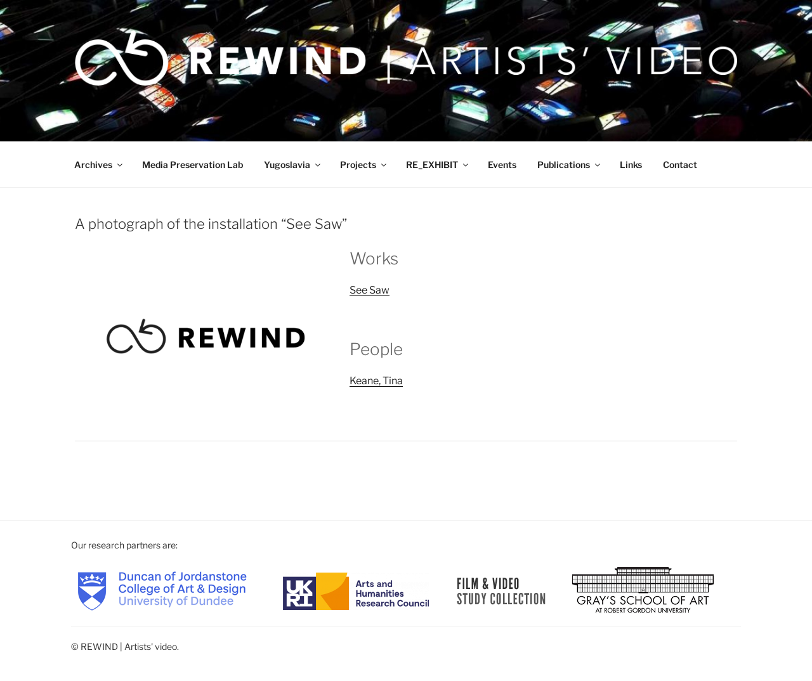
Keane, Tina (376, 381)
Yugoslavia (293, 164)
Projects (364, 164)
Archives (99, 164)
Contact (680, 164)
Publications (569, 164)
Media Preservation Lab (192, 164)
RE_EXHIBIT (438, 164)
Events (502, 164)
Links (631, 164)
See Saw (370, 290)
